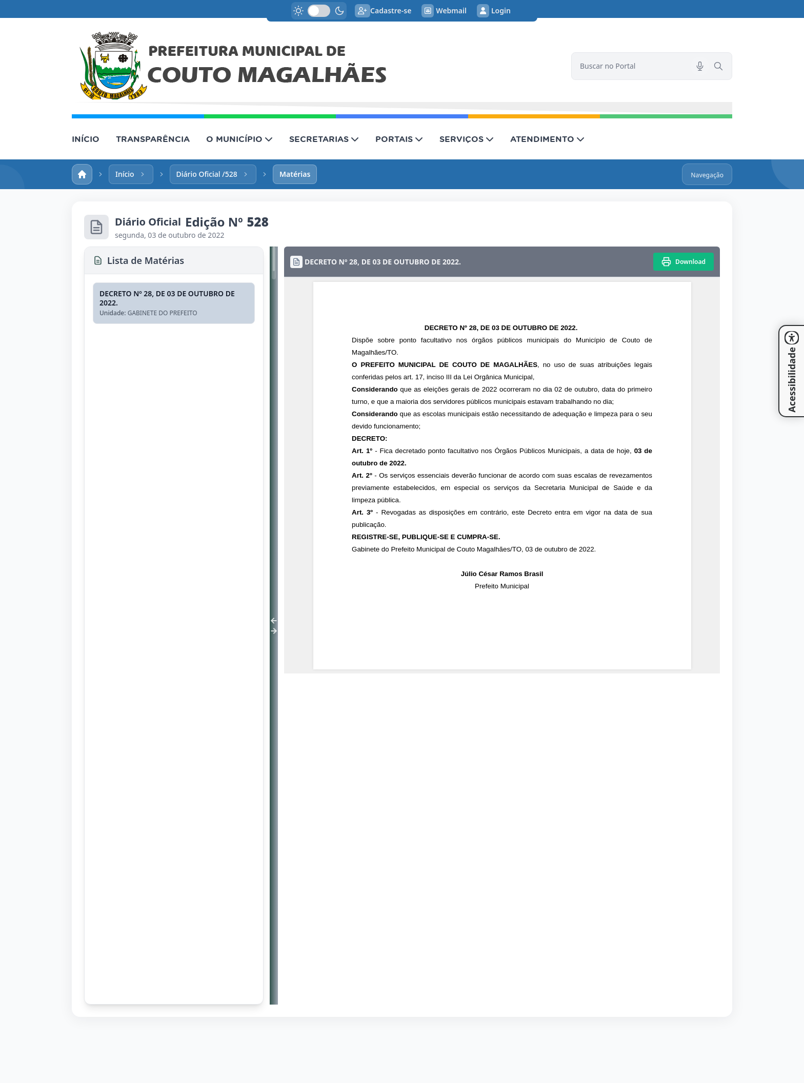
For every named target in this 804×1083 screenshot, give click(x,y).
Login (494, 10)
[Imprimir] (683, 262)
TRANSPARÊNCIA (153, 139)
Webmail (444, 10)
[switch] (319, 11)
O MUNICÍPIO (239, 139)
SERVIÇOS (466, 139)
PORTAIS (399, 139)
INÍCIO (85, 139)
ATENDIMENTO (547, 139)
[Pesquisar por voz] (700, 66)
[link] (315, 66)
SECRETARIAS (324, 139)
